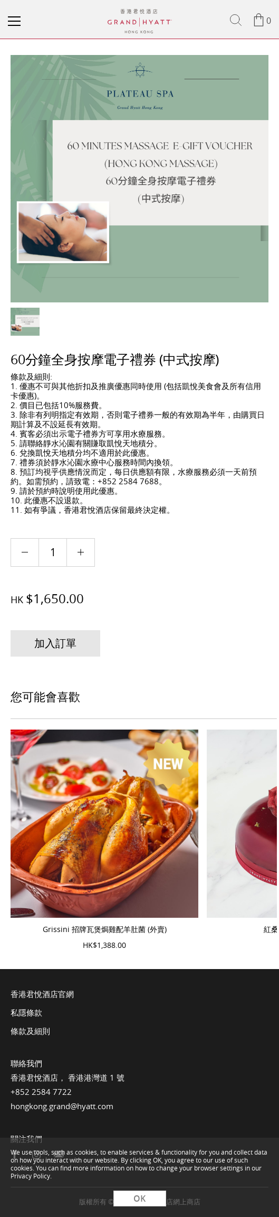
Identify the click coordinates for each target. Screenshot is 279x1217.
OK (139, 1198)
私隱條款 (26, 1012)
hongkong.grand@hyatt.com (62, 1106)
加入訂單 (55, 643)
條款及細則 (30, 1031)
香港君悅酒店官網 (42, 994)
